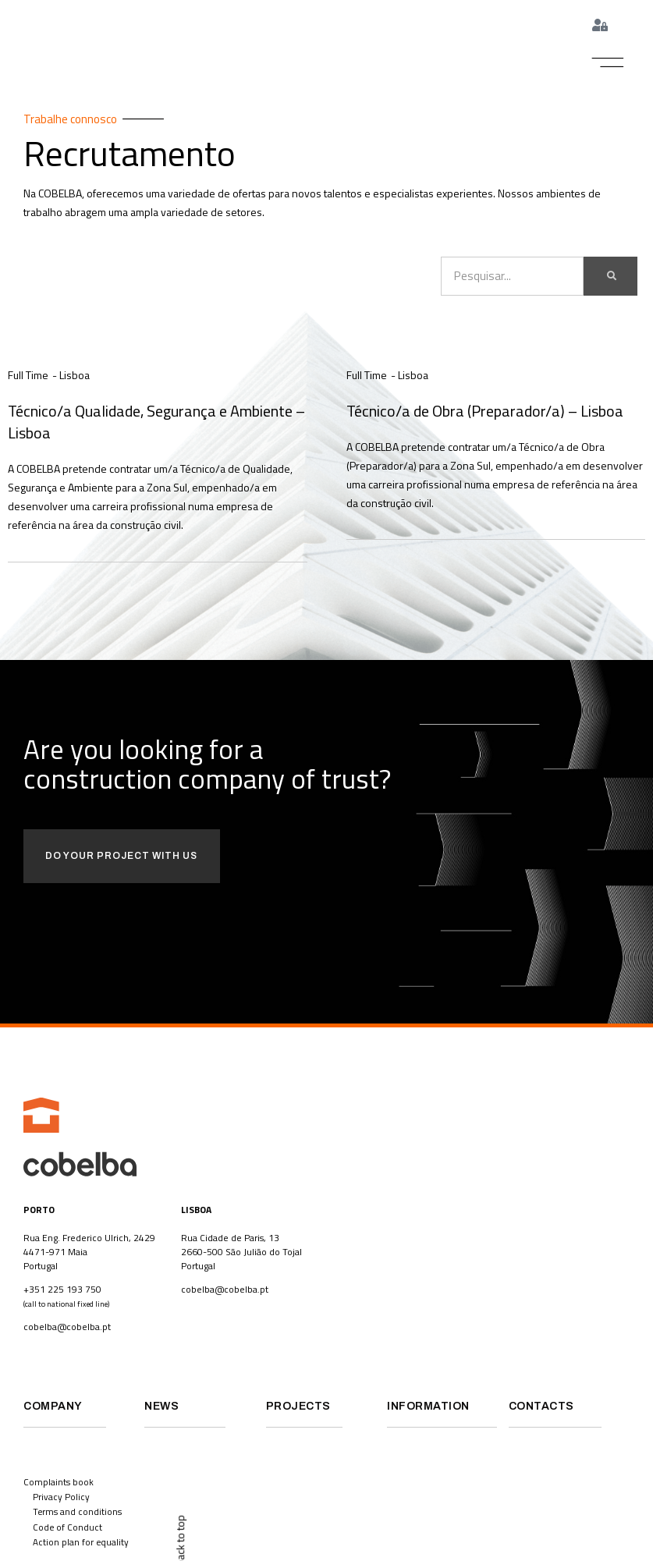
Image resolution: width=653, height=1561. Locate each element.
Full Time (28, 376)
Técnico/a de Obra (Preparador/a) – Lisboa (484, 411)
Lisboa (74, 376)
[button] (608, 63)
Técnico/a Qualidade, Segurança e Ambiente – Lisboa (156, 421)
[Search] (610, 277)
